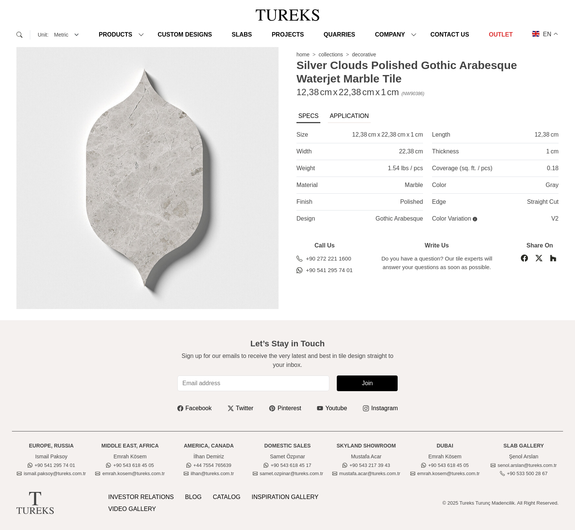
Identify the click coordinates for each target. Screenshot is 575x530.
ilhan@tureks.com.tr (209, 473)
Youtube (332, 408)
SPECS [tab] (308, 116)
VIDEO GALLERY (132, 509)
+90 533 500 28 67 (524, 473)
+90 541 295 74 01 (324, 270)
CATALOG (226, 497)
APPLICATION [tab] (349, 116)
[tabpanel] (427, 176)
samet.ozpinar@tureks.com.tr (288, 473)
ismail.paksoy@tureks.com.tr (51, 473)
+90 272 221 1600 (323, 258)
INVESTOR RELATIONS (141, 497)
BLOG (193, 497)
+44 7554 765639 (208, 465)
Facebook (194, 408)
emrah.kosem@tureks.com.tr (130, 473)
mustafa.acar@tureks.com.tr (366, 473)
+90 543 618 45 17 (287, 465)
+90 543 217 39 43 (366, 465)
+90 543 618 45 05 (130, 465)
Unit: (43, 35)
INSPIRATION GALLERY (285, 497)
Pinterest (285, 408)
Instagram (380, 408)
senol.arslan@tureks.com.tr (524, 465)
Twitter (241, 408)
